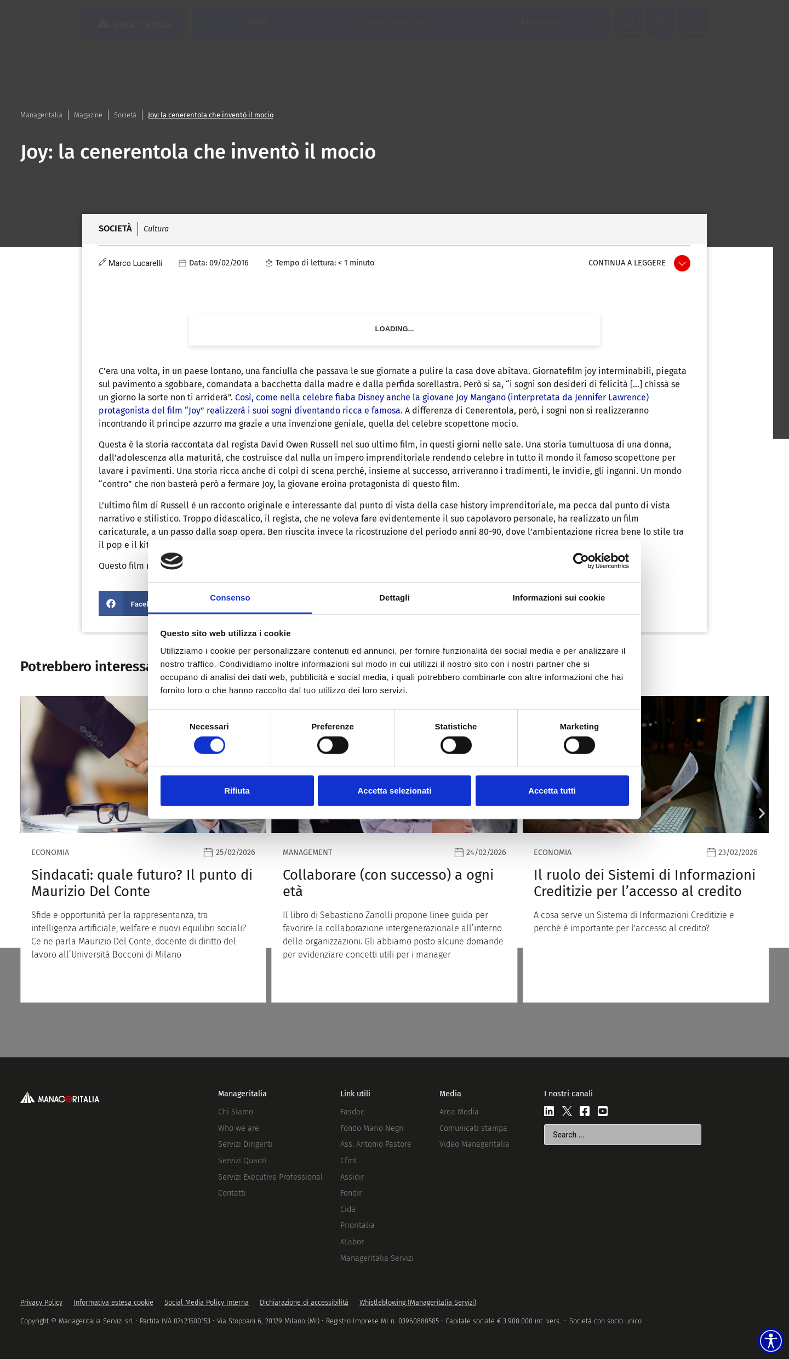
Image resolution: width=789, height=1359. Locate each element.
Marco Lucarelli (135, 263)
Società (125, 115)
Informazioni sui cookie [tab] (559, 597)
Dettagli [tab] (394, 597)
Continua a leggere (627, 263)
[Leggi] (143, 849)
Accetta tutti (552, 790)
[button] (135, 603)
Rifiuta (237, 790)
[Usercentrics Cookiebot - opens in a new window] (581, 561)
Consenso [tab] (230, 597)
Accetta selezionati (394, 790)
